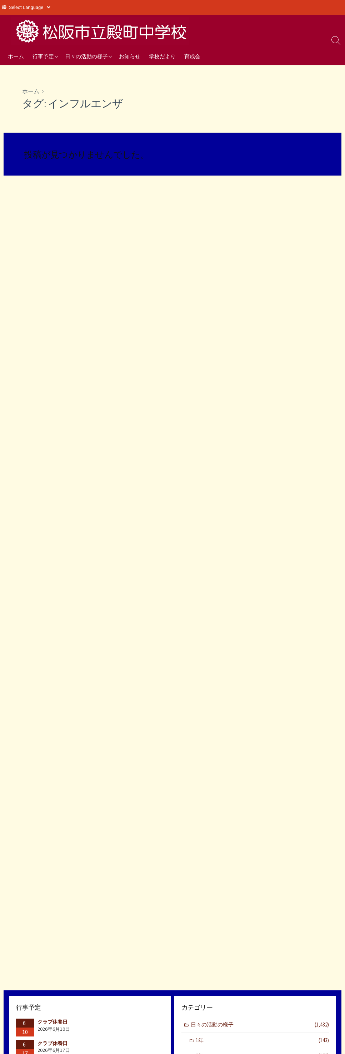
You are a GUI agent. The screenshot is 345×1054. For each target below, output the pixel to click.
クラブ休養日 (53, 1022)
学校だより (162, 56)
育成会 (192, 56)
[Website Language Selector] (29, 7)
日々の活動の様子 (86, 56)
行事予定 (43, 56)
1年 (262, 1040)
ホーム (16, 56)
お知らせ (129, 56)
